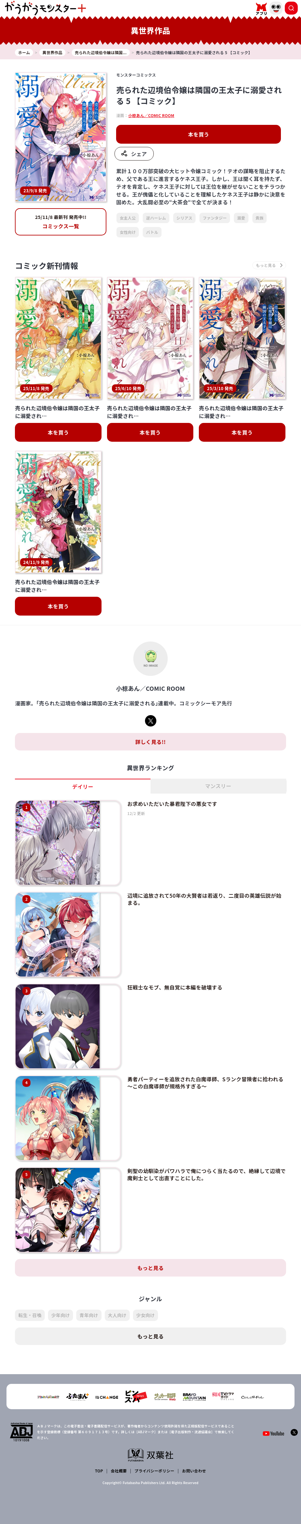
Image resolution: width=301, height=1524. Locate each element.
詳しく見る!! (150, 742)
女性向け (128, 232)
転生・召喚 (30, 1315)
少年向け (60, 1315)
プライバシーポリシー (155, 1470)
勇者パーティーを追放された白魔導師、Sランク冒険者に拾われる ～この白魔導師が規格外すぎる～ (205, 1082)
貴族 (260, 218)
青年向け (88, 1315)
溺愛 (241, 218)
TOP (99, 1470)
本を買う (198, 134)
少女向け (145, 1315)
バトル (152, 232)
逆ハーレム (156, 218)
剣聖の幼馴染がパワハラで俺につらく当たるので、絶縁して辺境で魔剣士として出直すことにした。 (206, 1174)
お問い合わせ (194, 1470)
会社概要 (119, 1470)
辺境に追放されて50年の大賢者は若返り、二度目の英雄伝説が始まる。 (204, 899)
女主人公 (128, 218)
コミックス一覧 (60, 222)
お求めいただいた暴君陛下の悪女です (172, 804)
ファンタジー (215, 218)
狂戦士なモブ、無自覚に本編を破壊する (174, 987)
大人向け (117, 1315)
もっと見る (150, 1268)
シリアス (184, 218)
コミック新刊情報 (46, 265)
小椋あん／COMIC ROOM (151, 115)
